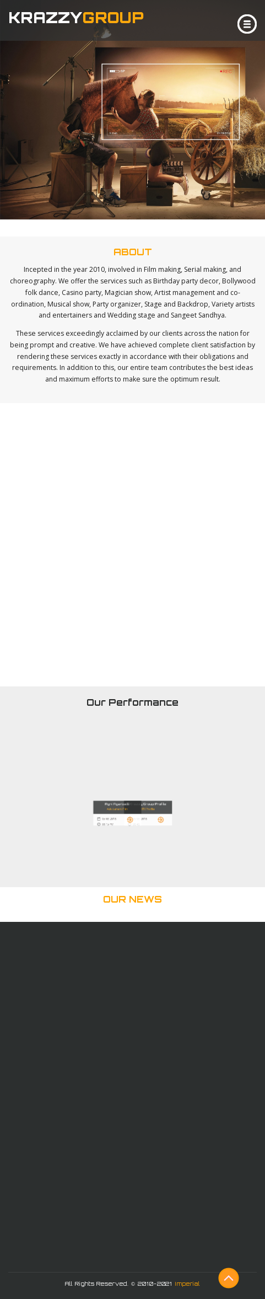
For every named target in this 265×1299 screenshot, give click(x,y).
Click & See (136, 228)
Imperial (187, 1283)
